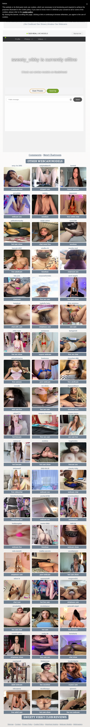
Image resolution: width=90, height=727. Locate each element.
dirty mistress (73, 303)
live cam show (73, 299)
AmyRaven (73, 193)
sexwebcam (73, 519)
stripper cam (45, 189)
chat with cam (16, 327)
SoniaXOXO (45, 331)
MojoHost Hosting (51, 724)
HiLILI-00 (73, 523)
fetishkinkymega (16, 496)
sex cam (73, 327)
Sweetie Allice (17, 634)
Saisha (45, 193)
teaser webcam (73, 189)
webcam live (17, 547)
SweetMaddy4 (73, 496)
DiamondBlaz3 (73, 386)
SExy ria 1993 (17, 166)
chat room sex (16, 519)
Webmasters (77, 724)
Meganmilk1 (73, 579)
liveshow (44, 272)
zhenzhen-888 (73, 358)
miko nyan (17, 331)
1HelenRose (45, 661)
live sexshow (45, 685)
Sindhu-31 (45, 248)
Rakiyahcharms (17, 358)
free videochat (16, 492)
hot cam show (16, 244)
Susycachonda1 (45, 276)
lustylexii (16, 303)
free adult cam (16, 712)
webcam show (16, 189)
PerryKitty (17, 193)
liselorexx (45, 358)
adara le (17, 579)
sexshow (44, 217)
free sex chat (73, 354)
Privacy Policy (27, 724)
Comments (35, 155)
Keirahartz (73, 634)
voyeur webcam (45, 354)
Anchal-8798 (45, 496)
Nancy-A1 (17, 441)
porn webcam (45, 382)
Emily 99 (45, 634)
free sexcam (73, 630)
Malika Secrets (45, 551)
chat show (73, 657)
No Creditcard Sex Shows (35, 24)
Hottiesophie (17, 523)
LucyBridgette (73, 661)
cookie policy (27, 12)
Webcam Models (66, 724)
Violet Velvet (45, 221)
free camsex (17, 382)
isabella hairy (45, 303)
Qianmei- (73, 689)
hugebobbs (73, 441)
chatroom (17, 299)
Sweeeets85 (45, 579)
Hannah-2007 (17, 248)
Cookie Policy (39, 724)
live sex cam (45, 409)
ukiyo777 (16, 413)
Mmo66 (17, 386)
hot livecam (16, 437)
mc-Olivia (45, 386)
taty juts (17, 276)
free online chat (73, 217)
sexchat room (73, 409)
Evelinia (45, 441)
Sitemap (10, 724)
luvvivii (73, 166)
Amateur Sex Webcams (57, 24)
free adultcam (16, 272)
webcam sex (17, 217)
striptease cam (45, 327)
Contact (18, 724)
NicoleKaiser (45, 606)
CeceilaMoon (73, 551)
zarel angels (73, 276)
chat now (17, 602)
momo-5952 (45, 523)
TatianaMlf (17, 468)
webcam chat (73, 492)
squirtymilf (17, 661)
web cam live (17, 409)
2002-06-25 (45, 468)
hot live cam (45, 602)
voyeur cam (73, 685)
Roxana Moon (73, 413)
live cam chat (17, 630)
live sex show (17, 354)
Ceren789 (73, 221)
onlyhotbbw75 (45, 166)
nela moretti (16, 551)
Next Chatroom (52, 155)
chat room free (45, 244)
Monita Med (73, 248)
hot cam (45, 630)
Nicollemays (45, 689)
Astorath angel (73, 606)
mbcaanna (17, 689)
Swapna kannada (45, 413)
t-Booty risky (73, 468)
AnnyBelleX (17, 606)
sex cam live (73, 437)
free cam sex (45, 657)
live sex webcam (73, 712)
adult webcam (16, 685)
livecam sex (73, 464)
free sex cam (45, 299)
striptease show (17, 657)
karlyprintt (73, 331)
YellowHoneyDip (17, 221)
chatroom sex (73, 272)
